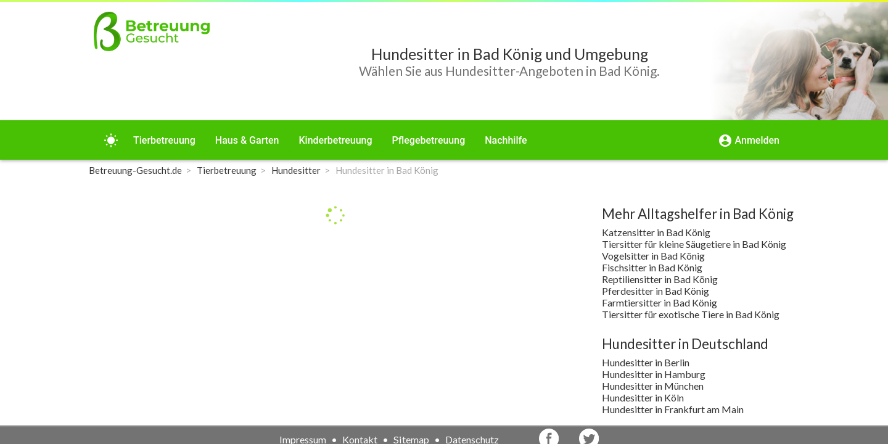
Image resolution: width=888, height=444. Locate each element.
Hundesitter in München (653, 386)
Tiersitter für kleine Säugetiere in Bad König (694, 244)
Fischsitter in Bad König (652, 267)
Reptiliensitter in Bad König (660, 279)
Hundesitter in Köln (643, 397)
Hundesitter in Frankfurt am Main (673, 409)
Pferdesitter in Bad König (655, 291)
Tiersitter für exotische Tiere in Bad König (690, 314)
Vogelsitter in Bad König (653, 255)
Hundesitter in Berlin (645, 362)
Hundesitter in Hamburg (653, 374)
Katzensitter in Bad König (656, 232)
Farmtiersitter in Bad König (659, 302)
